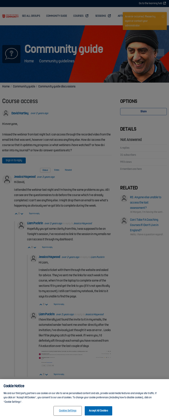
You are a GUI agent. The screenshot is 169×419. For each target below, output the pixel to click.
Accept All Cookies (98, 410)
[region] (84, 399)
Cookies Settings (67, 410)
